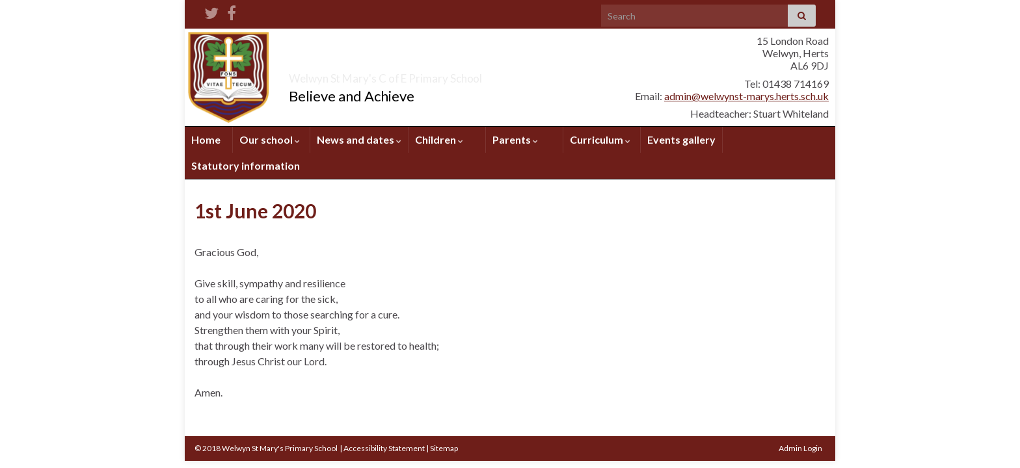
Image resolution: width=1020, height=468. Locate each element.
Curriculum (600, 139)
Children (439, 139)
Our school (269, 139)
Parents (515, 139)
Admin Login (800, 448)
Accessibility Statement (384, 448)
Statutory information (245, 165)
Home (206, 139)
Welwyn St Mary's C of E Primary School (456, 74)
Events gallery (681, 139)
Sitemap (444, 448)
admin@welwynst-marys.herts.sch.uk (746, 96)
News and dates (359, 139)
